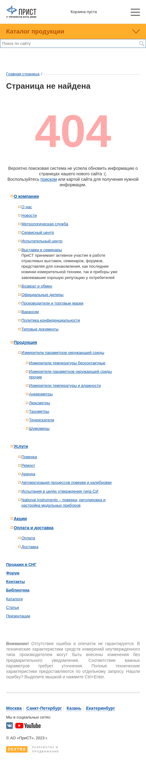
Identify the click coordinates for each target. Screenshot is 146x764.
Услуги (21, 446)
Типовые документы (40, 329)
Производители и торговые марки (52, 303)
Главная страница (22, 74)
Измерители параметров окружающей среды (62, 352)
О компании (26, 196)
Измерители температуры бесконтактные (67, 363)
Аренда (28, 474)
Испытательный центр (41, 241)
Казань (74, 708)
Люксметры (39, 403)
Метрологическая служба (44, 224)
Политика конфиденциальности (50, 320)
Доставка (29, 546)
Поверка (29, 457)
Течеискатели (41, 420)
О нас (26, 207)
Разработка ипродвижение (32, 749)
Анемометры (41, 394)
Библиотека (17, 590)
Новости (29, 215)
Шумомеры (39, 428)
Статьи (12, 607)
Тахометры (39, 411)
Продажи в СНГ (21, 564)
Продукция (25, 342)
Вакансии (30, 311)
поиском (48, 179)
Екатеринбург (100, 708)
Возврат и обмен (36, 286)
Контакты (15, 581)
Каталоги (14, 599)
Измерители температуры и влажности (65, 385)
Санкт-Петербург (44, 708)
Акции (20, 518)
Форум (12, 573)
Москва (14, 708)
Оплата (28, 538)
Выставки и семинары (41, 250)
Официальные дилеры (42, 294)
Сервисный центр (37, 232)
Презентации (18, 616)
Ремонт (28, 465)
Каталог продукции (35, 31)
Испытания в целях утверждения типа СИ (59, 491)
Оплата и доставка (33, 527)
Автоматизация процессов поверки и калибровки (66, 482)
